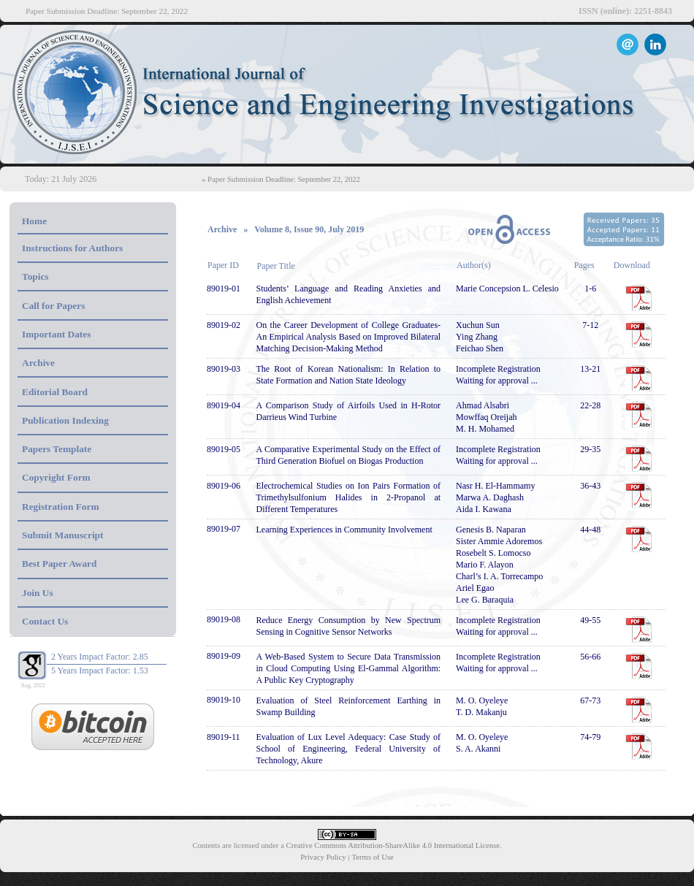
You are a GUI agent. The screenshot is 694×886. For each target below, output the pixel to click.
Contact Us (45, 621)
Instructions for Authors (72, 247)
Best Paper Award (59, 563)
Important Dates (56, 334)
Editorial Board (55, 391)
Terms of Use (373, 857)
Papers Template (56, 448)
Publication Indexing (65, 420)
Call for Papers (53, 305)
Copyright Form (56, 477)
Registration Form (60, 506)
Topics (35, 276)
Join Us (37, 592)
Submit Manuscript (62, 535)
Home (34, 220)
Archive (38, 362)
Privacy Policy (323, 857)
